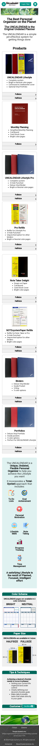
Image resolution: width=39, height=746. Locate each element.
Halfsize (18, 98)
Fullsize (18, 94)
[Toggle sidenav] (4, 4)
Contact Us (8, 744)
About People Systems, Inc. (25, 744)
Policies (14, 727)
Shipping (24, 727)
